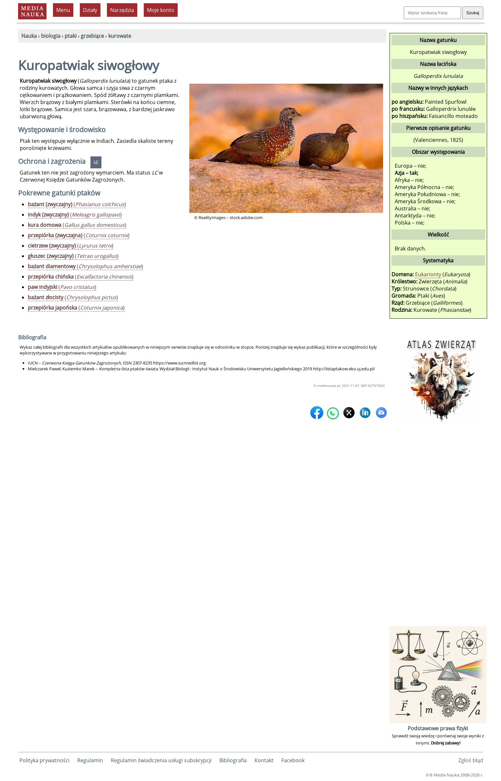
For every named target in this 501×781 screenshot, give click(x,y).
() (77, 204)
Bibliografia (233, 760)
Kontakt (264, 760)
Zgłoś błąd (470, 760)
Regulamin (90, 760)
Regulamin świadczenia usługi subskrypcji (161, 760)
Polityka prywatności (44, 760)
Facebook (293, 760)
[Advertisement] (438, 528)
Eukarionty (428, 274)
